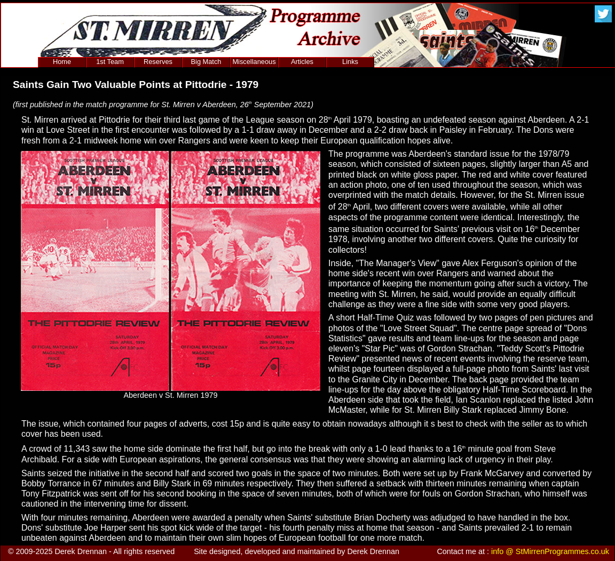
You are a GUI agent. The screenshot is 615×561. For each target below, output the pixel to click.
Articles (302, 62)
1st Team (110, 62)
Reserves (158, 62)
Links (350, 62)
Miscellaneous (253, 62)
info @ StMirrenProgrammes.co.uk (550, 551)
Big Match (206, 62)
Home (62, 62)
